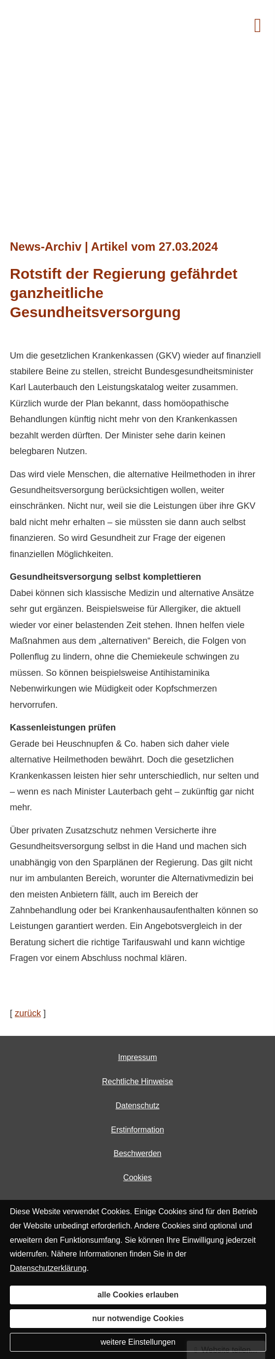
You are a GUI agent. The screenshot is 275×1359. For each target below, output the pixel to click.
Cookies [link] (137, 1177)
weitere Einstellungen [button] (138, 1342)
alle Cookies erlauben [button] (138, 1295)
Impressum (137, 1057)
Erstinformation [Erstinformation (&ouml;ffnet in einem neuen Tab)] (137, 1130)
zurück (28, 1013)
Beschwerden (138, 1153)
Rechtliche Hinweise (137, 1081)
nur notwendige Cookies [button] (138, 1318)
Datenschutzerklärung (48, 1268)
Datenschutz (138, 1105)
